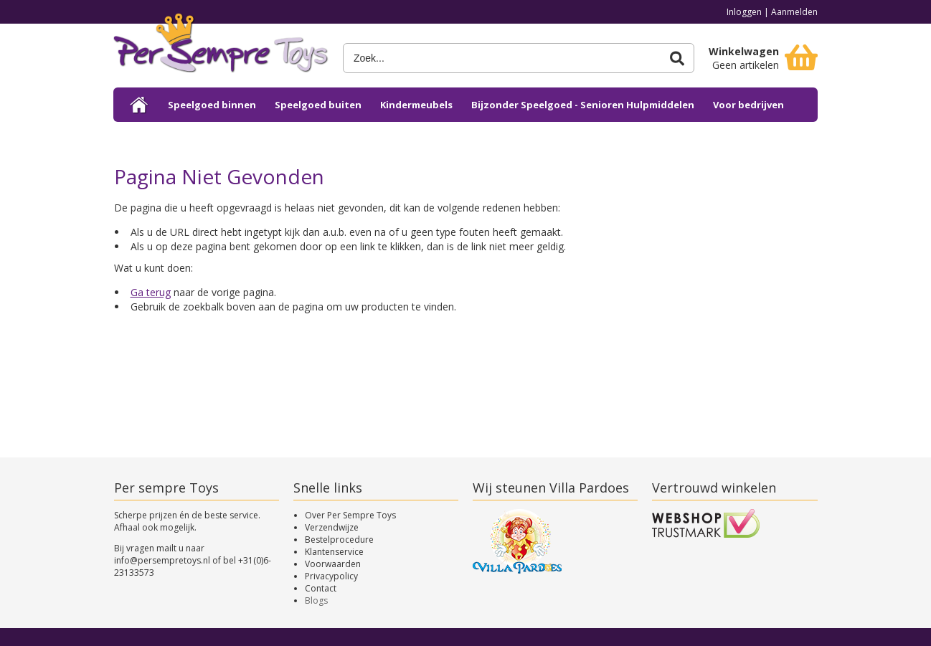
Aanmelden (794, 12)
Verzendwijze (332, 527)
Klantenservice (334, 552)
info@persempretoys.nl (162, 560)
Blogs (316, 600)
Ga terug (151, 292)
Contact (320, 588)
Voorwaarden (333, 564)
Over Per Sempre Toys (350, 515)
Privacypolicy (331, 576)
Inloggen (744, 12)
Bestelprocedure (339, 539)
